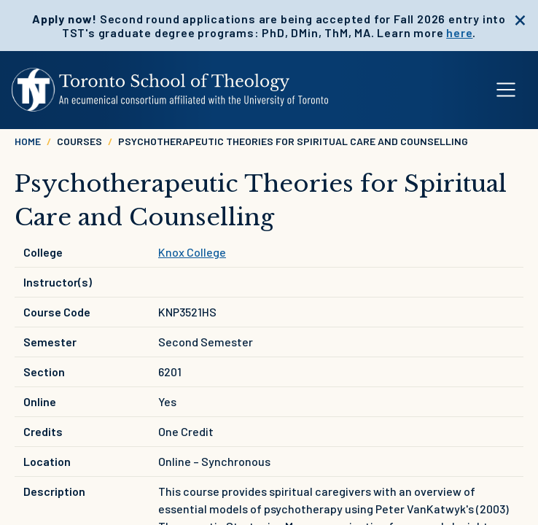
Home (28, 141)
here (459, 32)
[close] (520, 18)
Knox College (192, 252)
